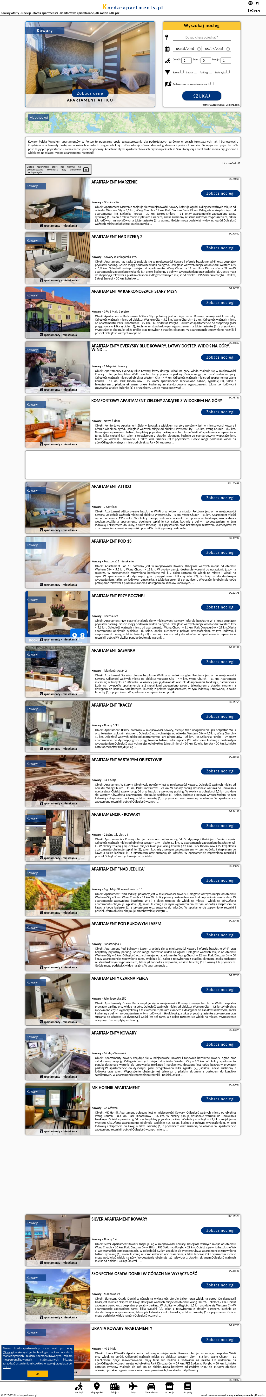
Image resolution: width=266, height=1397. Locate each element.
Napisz (261, 1395)
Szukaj (201, 96)
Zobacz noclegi (221, 193)
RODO (7, 1367)
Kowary (32, 186)
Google (8, 1352)
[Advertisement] (133, 1175)
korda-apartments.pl (132, 7)
